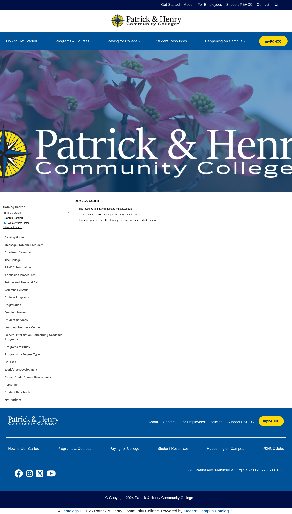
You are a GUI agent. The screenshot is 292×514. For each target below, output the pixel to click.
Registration (13, 305)
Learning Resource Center (22, 327)
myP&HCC (273, 41)
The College (13, 260)
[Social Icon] (19, 473)
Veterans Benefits (17, 290)
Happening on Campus (224, 41)
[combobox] (36, 212)
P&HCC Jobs (273, 448)
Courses (10, 362)
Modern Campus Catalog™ (208, 511)
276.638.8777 (273, 470)
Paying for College (122, 41)
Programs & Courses (72, 41)
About (188, 5)
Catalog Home (14, 237)
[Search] (276, 5)
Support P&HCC (239, 5)
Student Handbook (17, 392)
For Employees (210, 5)
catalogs (71, 511)
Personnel (11, 384)
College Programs (17, 297)
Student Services (16, 320)
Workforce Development (21, 369)
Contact (263, 5)
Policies (216, 422)
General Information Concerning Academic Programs (33, 337)
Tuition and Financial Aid (21, 282)
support (153, 220)
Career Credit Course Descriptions (28, 377)
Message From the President (24, 245)
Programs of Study (17, 347)
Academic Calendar (18, 252)
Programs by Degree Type (22, 354)
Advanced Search (12, 227)
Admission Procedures (20, 275)
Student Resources (171, 41)
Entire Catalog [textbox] (12, 212)
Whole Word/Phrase (18, 223)
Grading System (15, 312)
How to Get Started (21, 41)
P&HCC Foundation (18, 267)
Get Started (170, 5)
